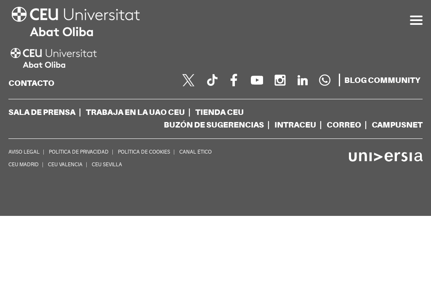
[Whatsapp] (325, 80)
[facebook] (234, 80)
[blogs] (382, 80)
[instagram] (279, 80)
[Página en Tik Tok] (211, 80)
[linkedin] (302, 80)
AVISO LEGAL (24, 152)
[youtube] (256, 80)
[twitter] (188, 80)
